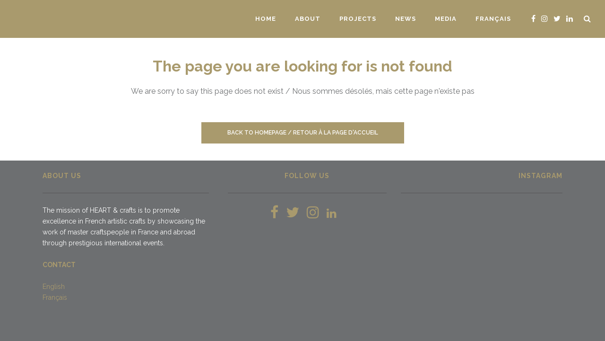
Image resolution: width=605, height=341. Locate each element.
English (54, 286)
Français (55, 297)
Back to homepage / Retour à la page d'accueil (302, 132)
